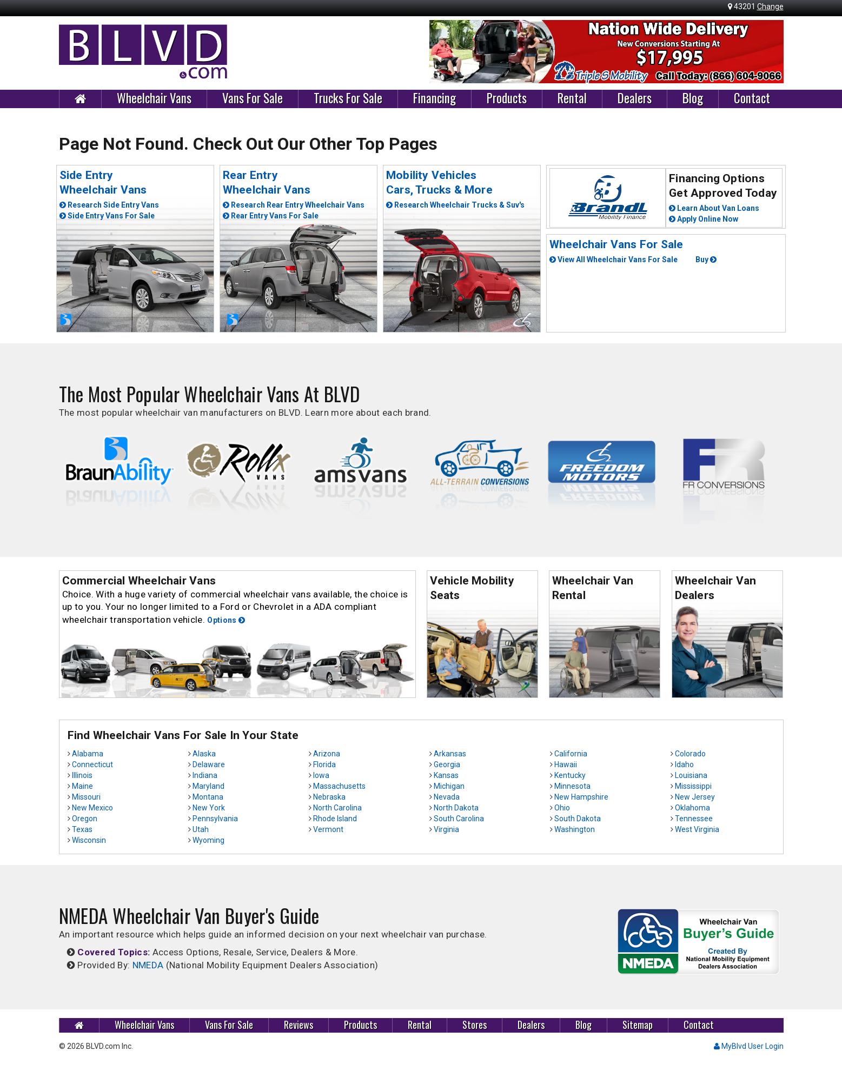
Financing (434, 98)
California (570, 753)
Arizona (326, 753)
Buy (706, 259)
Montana (208, 797)
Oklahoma (692, 807)
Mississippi (693, 786)
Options (226, 620)
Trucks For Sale (348, 98)
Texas (82, 829)
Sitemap (637, 1025)
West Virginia (697, 829)
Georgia (447, 764)
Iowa (321, 775)
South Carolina (459, 818)
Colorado (690, 753)
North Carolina (337, 807)
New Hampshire (581, 797)
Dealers (635, 98)
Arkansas (450, 753)
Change (770, 6)
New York (209, 807)
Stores (474, 1025)
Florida (324, 764)
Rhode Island (335, 818)
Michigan (449, 786)
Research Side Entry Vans (109, 205)
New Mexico (92, 807)
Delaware (209, 764)
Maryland (208, 786)
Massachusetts (339, 786)
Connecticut (92, 764)
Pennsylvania (215, 818)
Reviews (298, 1025)
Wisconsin (89, 840)
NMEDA (148, 965)
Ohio (562, 807)
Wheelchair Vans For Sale (616, 244)
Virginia (446, 829)
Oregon (84, 818)
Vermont (328, 829)
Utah (201, 829)
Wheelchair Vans (154, 98)
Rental (572, 98)
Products (507, 98)
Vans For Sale (252, 98)
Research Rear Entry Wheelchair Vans (293, 205)
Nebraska (329, 797)
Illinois (82, 775)
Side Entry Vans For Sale (107, 215)
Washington (574, 829)
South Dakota (577, 818)
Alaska (204, 753)
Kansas (446, 775)
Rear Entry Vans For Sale (271, 215)
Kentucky (570, 775)
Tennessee (694, 818)
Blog (692, 98)
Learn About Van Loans (714, 208)
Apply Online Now (703, 219)
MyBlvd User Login (749, 1046)
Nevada (447, 797)
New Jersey (695, 797)
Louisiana (691, 775)
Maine (82, 786)
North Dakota (456, 807)
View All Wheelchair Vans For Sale (613, 259)
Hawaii (565, 764)
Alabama (87, 753)
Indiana (205, 775)
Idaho (684, 764)
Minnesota (572, 786)
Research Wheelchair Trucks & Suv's (455, 205)
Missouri (86, 797)
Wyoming (208, 840)
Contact (752, 98)
